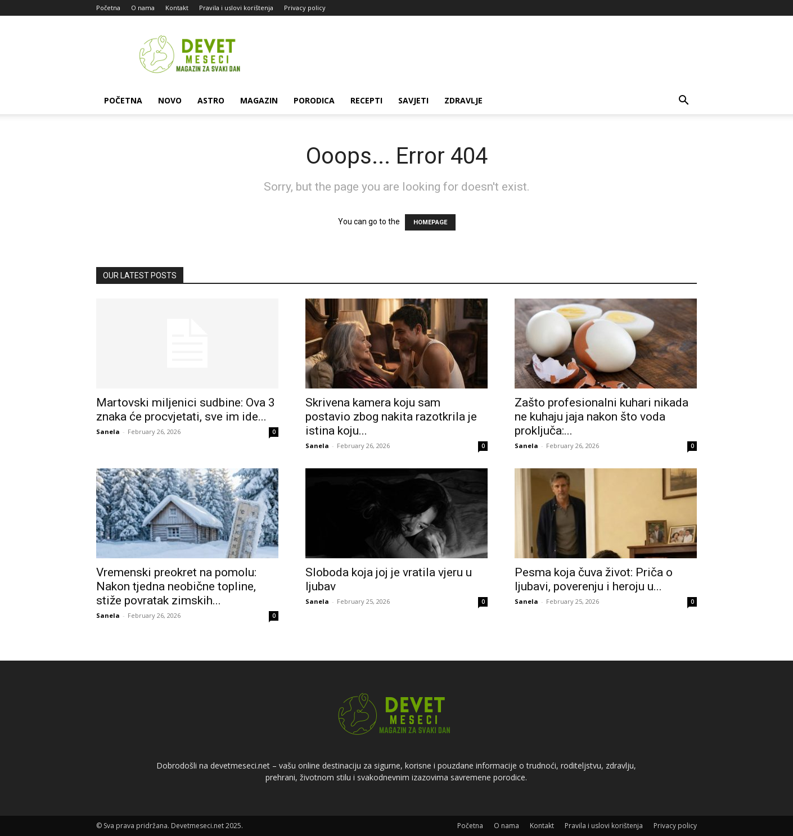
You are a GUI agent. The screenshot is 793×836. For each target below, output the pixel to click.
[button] (683, 101)
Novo (170, 100)
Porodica (314, 100)
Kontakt (176, 7)
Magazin (259, 100)
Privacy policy (305, 7)
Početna (108, 7)
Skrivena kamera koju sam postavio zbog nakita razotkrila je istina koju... (391, 416)
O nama (143, 7)
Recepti (366, 100)
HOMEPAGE (430, 222)
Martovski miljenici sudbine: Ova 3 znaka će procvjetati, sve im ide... (185, 409)
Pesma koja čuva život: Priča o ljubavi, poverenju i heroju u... (594, 579)
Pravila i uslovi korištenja (236, 7)
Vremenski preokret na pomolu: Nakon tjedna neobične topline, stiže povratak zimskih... (176, 586)
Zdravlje (463, 100)
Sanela (108, 431)
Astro (210, 100)
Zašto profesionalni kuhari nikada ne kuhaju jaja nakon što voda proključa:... (601, 416)
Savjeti (413, 100)
